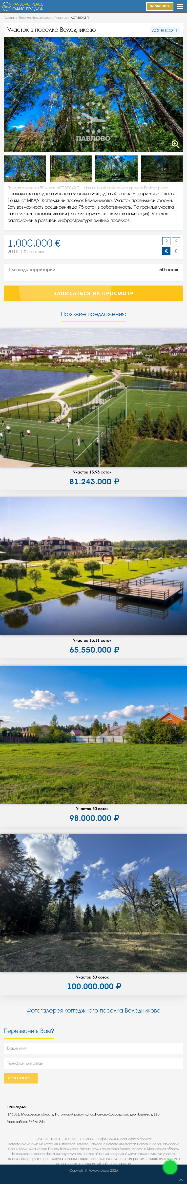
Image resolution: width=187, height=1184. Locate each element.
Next (165, 94)
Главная (9, 17)
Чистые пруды (90, 1149)
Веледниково (69, 1149)
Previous (22, 94)
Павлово (82, 1144)
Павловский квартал (121, 1144)
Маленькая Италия (33, 1149)
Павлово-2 (97, 1144)
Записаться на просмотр (93, 293)
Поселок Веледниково (35, 17)
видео (144, 1159)
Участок (61, 17)
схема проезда (68, 1164)
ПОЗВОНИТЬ (160, 6)
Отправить (20, 1078)
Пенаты (53, 1149)
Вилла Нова (110, 1149)
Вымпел (125, 1149)
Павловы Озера (149, 1144)
